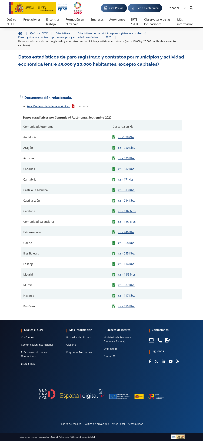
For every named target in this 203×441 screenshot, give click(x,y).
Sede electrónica (148, 8)
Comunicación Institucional (37, 344)
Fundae (108, 356)
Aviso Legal (118, 424)
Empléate (109, 348)
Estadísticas (28, 363)
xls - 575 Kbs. (126, 306)
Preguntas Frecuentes (79, 352)
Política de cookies (70, 424)
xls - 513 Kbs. (126, 190)
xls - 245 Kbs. (126, 253)
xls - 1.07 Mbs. (127, 222)
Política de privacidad (96, 424)
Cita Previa (116, 8)
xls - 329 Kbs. (126, 158)
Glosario (71, 344)
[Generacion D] (101, 394)
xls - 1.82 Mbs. (127, 211)
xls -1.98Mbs (126, 137)
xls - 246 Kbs (126, 232)
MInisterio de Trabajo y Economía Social (117, 339)
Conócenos (27, 337)
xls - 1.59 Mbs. (127, 274)
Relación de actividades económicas (48, 106)
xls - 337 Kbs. (126, 285)
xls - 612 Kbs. (126, 169)
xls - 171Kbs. (126, 179)
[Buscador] (191, 8)
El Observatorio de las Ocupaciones (34, 354)
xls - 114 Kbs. (126, 264)
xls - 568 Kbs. (126, 243)
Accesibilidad (135, 424)
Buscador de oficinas (78, 337)
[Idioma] (177, 8)
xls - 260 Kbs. (126, 148)
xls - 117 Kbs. (126, 296)
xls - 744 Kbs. (126, 200)
